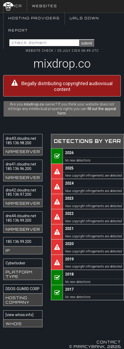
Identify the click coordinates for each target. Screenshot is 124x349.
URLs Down (84, 18)
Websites (44, 6)
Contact (109, 342)
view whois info (19, 315)
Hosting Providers (34, 18)
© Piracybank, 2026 (95, 346)
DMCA (15, 6)
